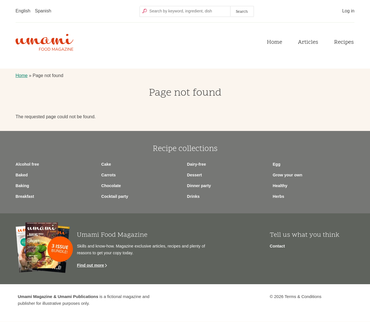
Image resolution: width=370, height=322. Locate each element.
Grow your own (287, 175)
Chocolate (111, 185)
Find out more (90, 265)
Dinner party (199, 185)
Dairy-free (196, 164)
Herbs (278, 196)
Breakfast (25, 196)
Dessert (194, 175)
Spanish (43, 10)
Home (274, 42)
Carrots (108, 175)
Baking (22, 185)
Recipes (344, 42)
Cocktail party (114, 196)
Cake (106, 164)
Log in (348, 10)
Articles (308, 42)
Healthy (280, 185)
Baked (22, 175)
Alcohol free (27, 164)
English (23, 10)
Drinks (193, 196)
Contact (277, 246)
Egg (276, 164)
